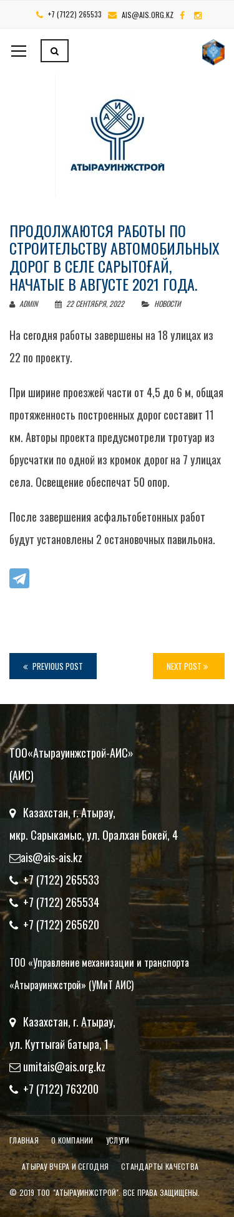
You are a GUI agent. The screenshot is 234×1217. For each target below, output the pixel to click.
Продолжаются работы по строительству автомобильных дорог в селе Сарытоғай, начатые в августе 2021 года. (114, 257)
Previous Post (53, 666)
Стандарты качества (159, 1166)
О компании (72, 1140)
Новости (167, 303)
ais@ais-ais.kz (51, 857)
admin (23, 303)
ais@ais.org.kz (147, 14)
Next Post (187, 666)
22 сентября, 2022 (90, 303)
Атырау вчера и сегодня (65, 1166)
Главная (24, 1140)
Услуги (118, 1140)
